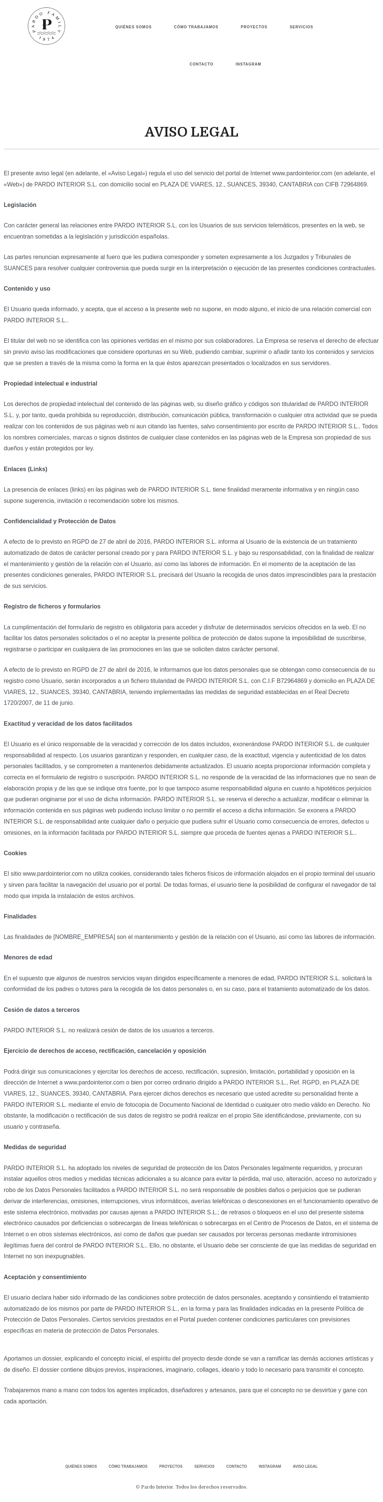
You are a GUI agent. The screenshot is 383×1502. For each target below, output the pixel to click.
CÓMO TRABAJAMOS (196, 27)
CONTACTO (201, 64)
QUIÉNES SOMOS (133, 27)
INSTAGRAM (248, 64)
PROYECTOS (254, 27)
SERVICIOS (301, 27)
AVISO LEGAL (314, 1466)
